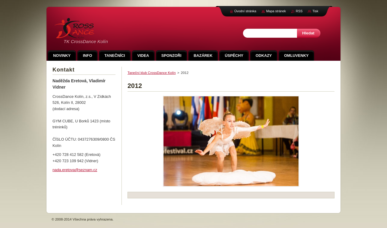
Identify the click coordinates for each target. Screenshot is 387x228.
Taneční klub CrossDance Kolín (152, 73)
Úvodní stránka (245, 11)
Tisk (315, 11)
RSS (299, 11)
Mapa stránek (276, 11)
